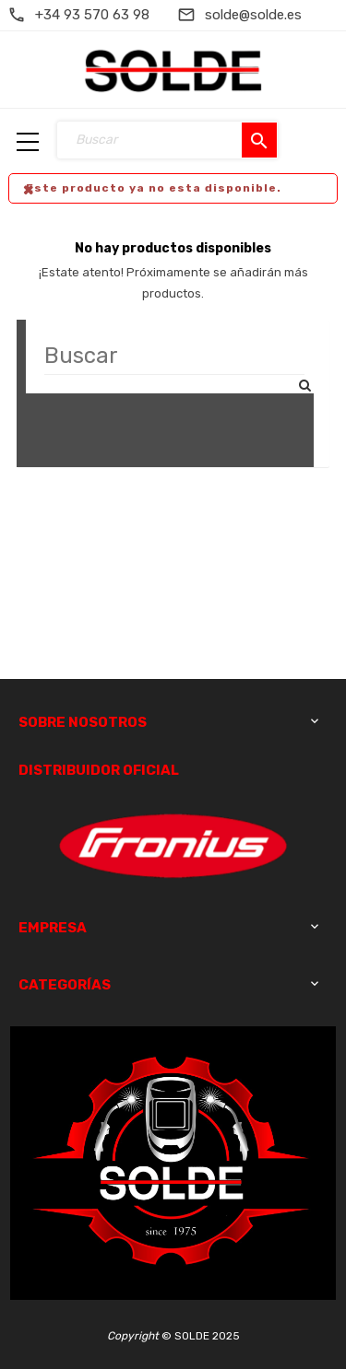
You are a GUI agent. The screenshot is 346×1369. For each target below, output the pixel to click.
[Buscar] (174, 356)
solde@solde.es (253, 14)
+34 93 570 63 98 (92, 14)
